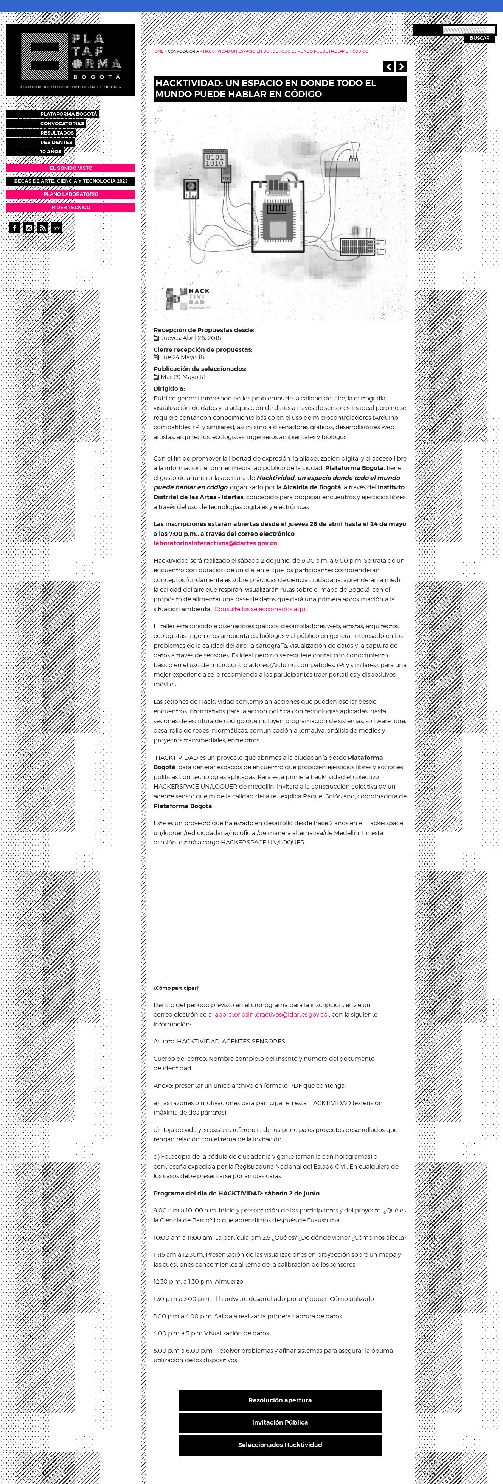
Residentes (63, 140)
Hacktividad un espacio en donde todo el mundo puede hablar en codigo (285, 51)
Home (158, 51)
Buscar (480, 38)
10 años (57, 148)
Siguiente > (401, 66)
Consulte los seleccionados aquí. (261, 609)
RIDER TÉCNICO (71, 204)
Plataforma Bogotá (75, 113)
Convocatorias (69, 122)
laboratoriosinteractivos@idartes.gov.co (215, 543)
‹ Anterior (388, 66)
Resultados (64, 131)
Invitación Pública (280, 1423)
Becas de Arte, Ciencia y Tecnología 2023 (71, 178)
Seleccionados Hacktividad (280, 1445)
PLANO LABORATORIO (70, 191)
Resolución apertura (280, 1400)
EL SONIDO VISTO (71, 165)
